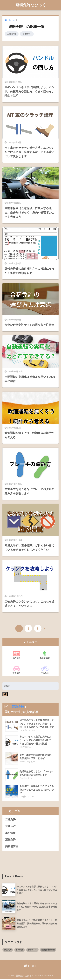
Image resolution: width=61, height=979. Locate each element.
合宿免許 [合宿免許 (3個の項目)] (8, 950)
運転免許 (10, 839)
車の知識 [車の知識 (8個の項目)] (19, 950)
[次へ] (44, 628)
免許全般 (16, 654)
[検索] (5, 694)
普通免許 (26, 34)
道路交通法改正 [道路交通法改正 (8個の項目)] (48, 950)
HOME (30, 966)
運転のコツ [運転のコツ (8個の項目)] (32, 950)
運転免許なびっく (31, 5)
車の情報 (10, 833)
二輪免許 (11, 34)
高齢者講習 (45, 654)
